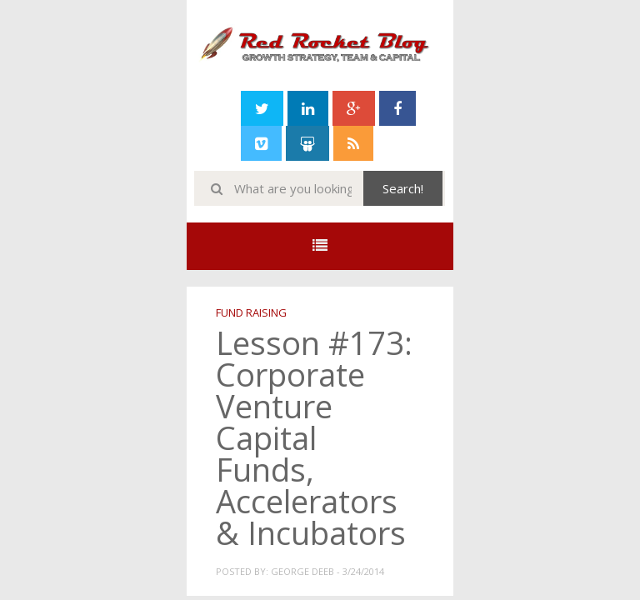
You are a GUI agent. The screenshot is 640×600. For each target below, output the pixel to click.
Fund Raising (251, 312)
